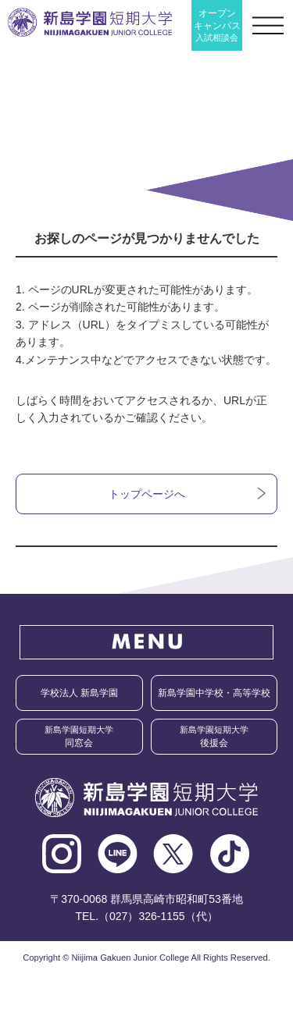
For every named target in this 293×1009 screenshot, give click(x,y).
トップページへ (147, 494)
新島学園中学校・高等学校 (214, 692)
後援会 (214, 736)
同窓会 (79, 736)
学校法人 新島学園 (79, 692)
